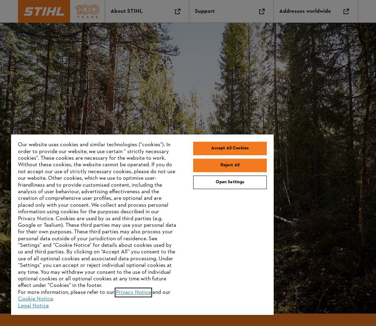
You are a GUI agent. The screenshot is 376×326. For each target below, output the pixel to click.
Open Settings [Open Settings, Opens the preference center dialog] (230, 182)
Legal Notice (33, 306)
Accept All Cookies (230, 148)
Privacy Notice (133, 292)
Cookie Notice (35, 299)
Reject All (229, 165)
